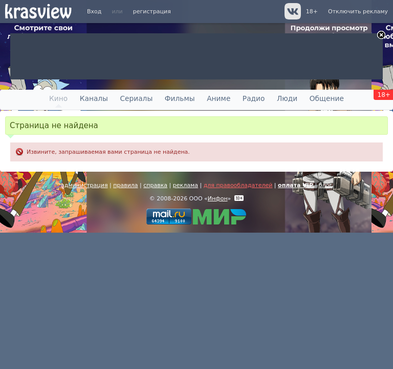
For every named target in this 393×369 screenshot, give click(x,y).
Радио (254, 98)
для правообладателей (238, 185)
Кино (58, 98)
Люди (287, 98)
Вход (94, 11)
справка (155, 185)
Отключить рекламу (358, 11)
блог (325, 185)
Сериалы (136, 98)
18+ (312, 11)
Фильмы (180, 98)
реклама (185, 185)
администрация (84, 185)
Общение (327, 98)
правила (125, 185)
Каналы (94, 98)
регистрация (152, 11)
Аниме (218, 98)
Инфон (218, 198)
